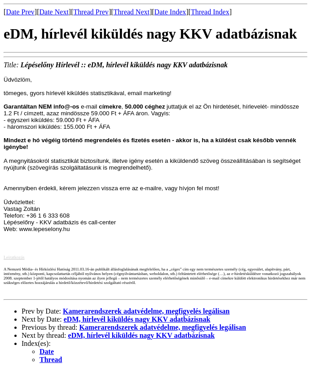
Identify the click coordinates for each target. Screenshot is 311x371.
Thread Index (210, 12)
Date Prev (20, 12)
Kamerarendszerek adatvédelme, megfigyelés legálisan (146, 311)
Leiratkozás (14, 257)
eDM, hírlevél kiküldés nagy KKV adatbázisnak (137, 319)
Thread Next (131, 12)
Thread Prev (91, 12)
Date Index (170, 12)
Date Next (54, 12)
